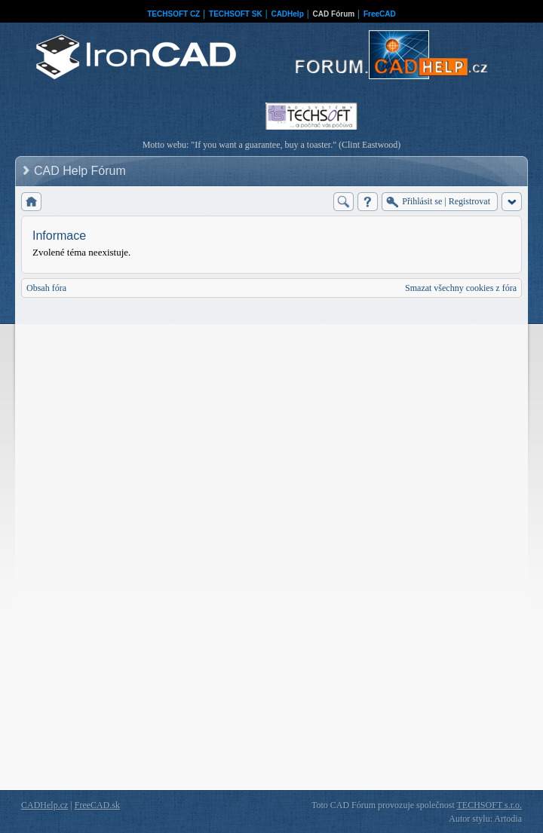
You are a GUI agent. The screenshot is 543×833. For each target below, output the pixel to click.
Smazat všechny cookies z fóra (461, 288)
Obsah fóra (46, 288)
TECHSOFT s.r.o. (489, 805)
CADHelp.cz (44, 805)
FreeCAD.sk (97, 805)
